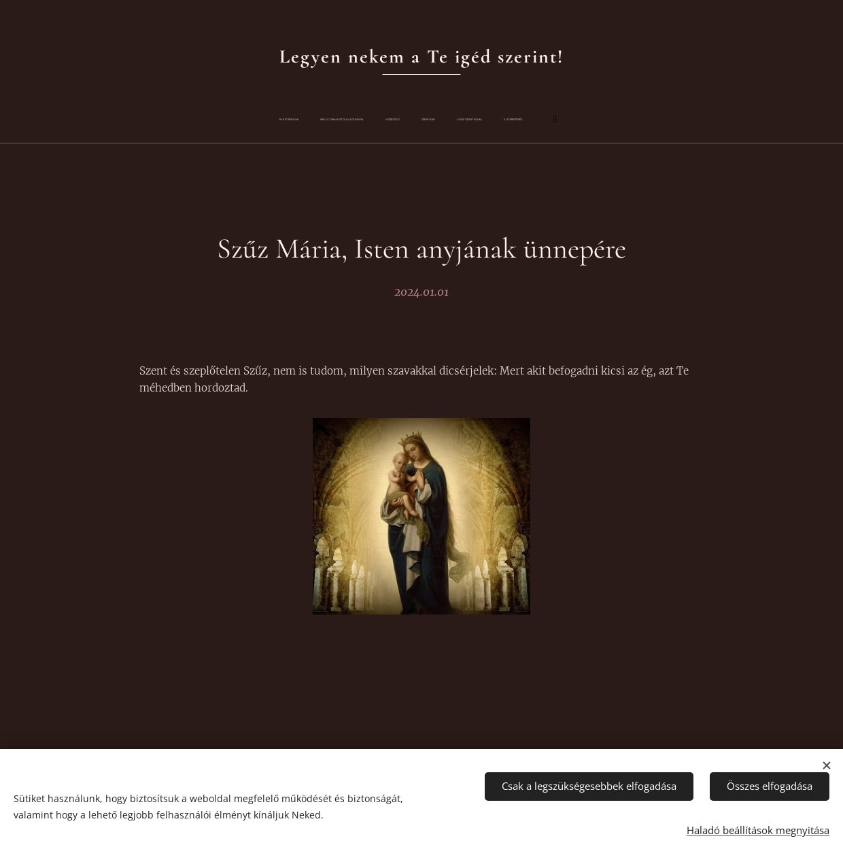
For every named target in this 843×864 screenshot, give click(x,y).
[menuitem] (318, 120)
